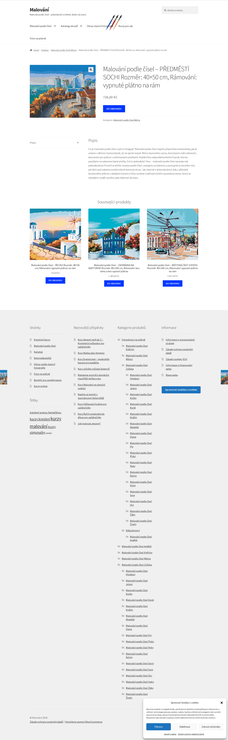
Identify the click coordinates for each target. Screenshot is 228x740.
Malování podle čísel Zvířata (137, 564)
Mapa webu (172, 375)
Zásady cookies (170, 734)
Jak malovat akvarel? (89, 423)
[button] (221, 702)
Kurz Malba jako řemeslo (91, 353)
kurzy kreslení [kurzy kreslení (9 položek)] (40, 419)
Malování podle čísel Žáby (139, 688)
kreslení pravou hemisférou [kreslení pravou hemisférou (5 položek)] (45, 412)
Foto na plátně (38, 38)
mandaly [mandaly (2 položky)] (49, 433)
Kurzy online (41, 386)
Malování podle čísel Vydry (140, 681)
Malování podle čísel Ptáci (140, 641)
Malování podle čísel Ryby (139, 647)
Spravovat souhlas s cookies (181, 389)
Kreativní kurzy (42, 339)
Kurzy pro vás (125, 26)
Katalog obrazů (69, 26)
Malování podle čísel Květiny (137, 552)
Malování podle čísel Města (63, 50)
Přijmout (158, 726)
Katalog (45, 50)
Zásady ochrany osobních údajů (191, 734)
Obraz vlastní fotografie (100, 26)
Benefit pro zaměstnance (48, 380)
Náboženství (133, 530)
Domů (36, 50)
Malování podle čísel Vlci (139, 675)
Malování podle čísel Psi (139, 635)
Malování (39, 10)
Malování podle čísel (41, 26)
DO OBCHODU (114, 108)
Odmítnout (184, 726)
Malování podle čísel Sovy (139, 669)
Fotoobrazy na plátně (133, 339)
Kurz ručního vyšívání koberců (94, 368)
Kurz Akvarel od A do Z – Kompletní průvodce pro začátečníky (91, 343)
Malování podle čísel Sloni (140, 663)
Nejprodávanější (42, 358)
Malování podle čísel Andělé (137, 546)
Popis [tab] (33, 142)
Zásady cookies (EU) (176, 359)
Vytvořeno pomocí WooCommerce (83, 721)
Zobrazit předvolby (211, 726)
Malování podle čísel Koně (140, 600)
